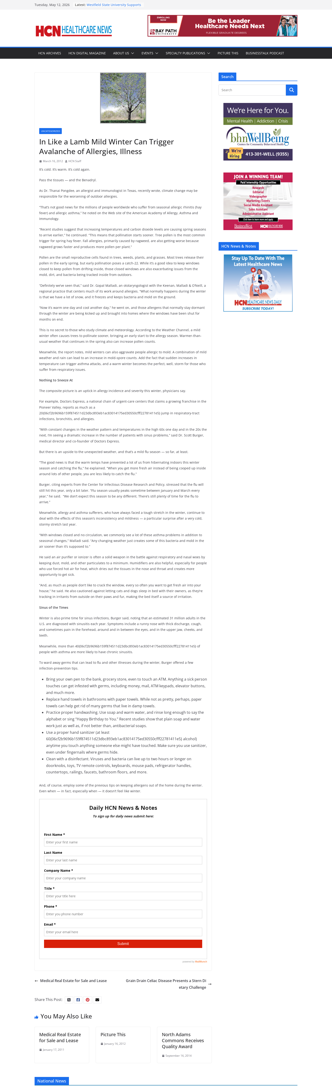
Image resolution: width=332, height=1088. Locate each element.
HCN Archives (49, 53)
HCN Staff (74, 161)
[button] (131, 53)
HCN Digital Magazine (87, 53)
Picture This (228, 53)
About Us (121, 53)
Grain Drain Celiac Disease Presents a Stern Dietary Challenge (169, 984)
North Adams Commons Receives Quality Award (183, 1040)
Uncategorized (50, 131)
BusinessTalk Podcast (265, 53)
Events (147, 53)
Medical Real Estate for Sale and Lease (71, 980)
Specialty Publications (185, 53)
